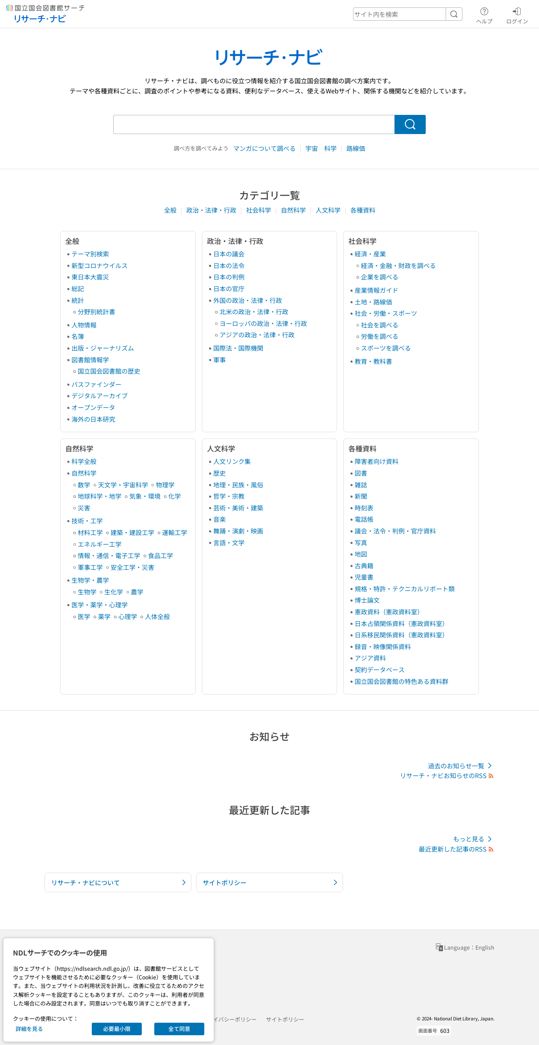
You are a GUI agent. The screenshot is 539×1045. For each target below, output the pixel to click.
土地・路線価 (373, 301)
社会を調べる (379, 324)
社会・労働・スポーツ (386, 313)
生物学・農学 (90, 580)
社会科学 (259, 210)
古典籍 (364, 565)
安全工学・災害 (132, 567)
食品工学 (160, 555)
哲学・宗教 (229, 496)
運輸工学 (174, 532)
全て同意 (179, 1028)
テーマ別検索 (90, 253)
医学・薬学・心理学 (99, 604)
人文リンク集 (232, 461)
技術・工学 (87, 520)
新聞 (361, 496)
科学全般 (83, 461)
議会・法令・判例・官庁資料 (395, 530)
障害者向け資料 (376, 461)
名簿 (77, 336)
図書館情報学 (90, 359)
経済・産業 (370, 253)
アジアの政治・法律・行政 (257, 334)
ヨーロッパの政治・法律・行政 (263, 323)
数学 (84, 484)
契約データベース (380, 669)
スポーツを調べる (386, 348)
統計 (77, 300)
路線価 (355, 148)
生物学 (87, 591)
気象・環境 (145, 496)
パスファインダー (96, 384)
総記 (77, 288)
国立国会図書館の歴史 (109, 371)
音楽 (219, 519)
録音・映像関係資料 (383, 646)
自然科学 (294, 210)
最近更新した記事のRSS (456, 849)
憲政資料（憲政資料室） (389, 611)
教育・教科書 (373, 361)
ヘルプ (484, 14)
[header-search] (407, 14)
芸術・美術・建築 (238, 507)
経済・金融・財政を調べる (398, 265)
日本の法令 (229, 265)
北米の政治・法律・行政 (254, 311)
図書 (361, 473)
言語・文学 (229, 542)
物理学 (165, 484)
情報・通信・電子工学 (109, 555)
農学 (137, 591)
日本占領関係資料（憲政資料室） (401, 623)
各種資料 (362, 210)
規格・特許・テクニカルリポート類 (405, 588)
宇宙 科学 (321, 148)
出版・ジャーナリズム (102, 348)
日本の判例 (229, 276)
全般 (171, 210)
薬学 (104, 616)
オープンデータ (93, 407)
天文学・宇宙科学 (123, 484)
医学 (84, 616)
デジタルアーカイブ (99, 395)
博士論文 (367, 600)
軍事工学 (90, 567)
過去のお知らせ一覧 (461, 766)
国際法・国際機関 (238, 348)
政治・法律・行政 (212, 210)
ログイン (517, 14)
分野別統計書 (96, 311)
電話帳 (364, 519)
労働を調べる (379, 336)
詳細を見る (29, 1028)
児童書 (364, 577)
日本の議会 (229, 253)
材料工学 (90, 532)
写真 (361, 542)
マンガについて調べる (265, 148)
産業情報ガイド (376, 290)
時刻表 (364, 507)
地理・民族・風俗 (238, 484)
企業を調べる (379, 276)
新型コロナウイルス (99, 265)
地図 (361, 553)
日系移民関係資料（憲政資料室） (401, 634)
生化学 (113, 591)
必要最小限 (116, 1028)
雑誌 (361, 484)
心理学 (127, 616)
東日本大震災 (90, 276)
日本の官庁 (229, 288)
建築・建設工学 (132, 532)
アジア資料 (370, 657)
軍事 (219, 359)
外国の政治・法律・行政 (247, 300)
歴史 (219, 473)
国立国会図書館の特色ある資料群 (401, 681)
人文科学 (329, 210)
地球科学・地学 (99, 496)
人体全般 (157, 616)
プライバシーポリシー (229, 1019)
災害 (84, 507)
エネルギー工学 (99, 544)
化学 (174, 496)
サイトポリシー (285, 1019)
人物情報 (83, 324)
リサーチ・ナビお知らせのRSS (447, 775)
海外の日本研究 (93, 419)
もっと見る (473, 839)
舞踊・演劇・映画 (238, 530)
